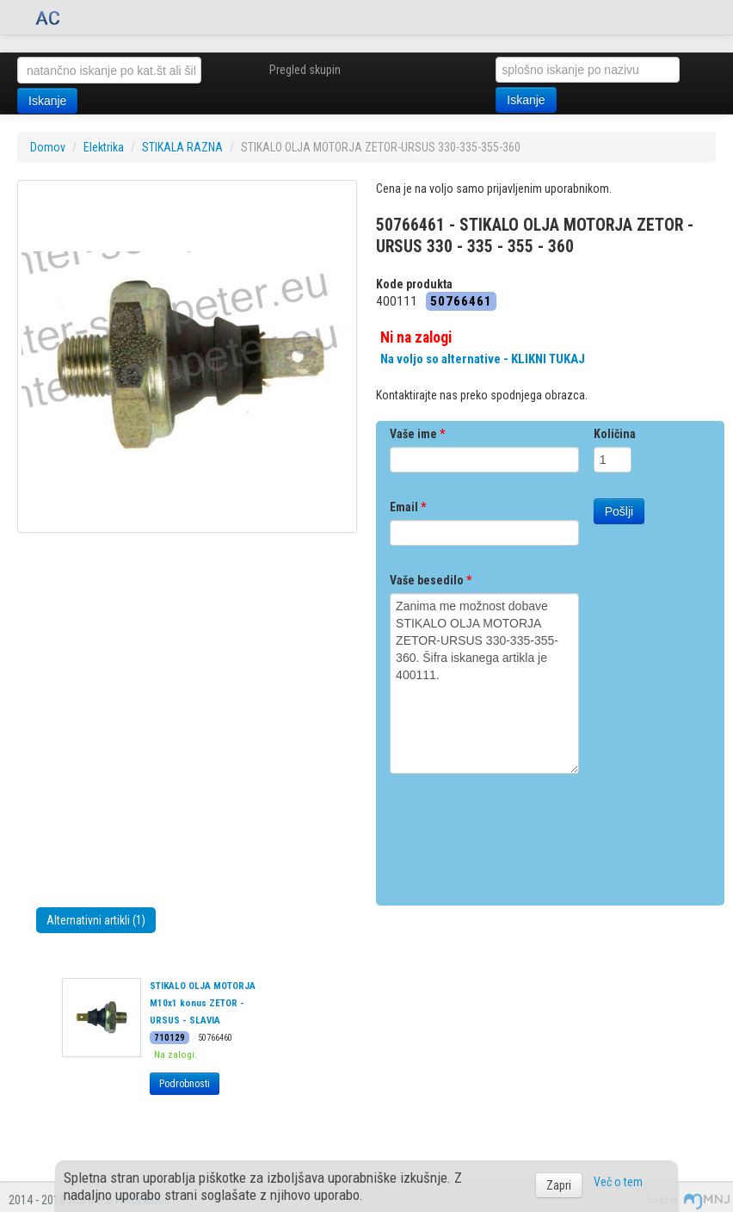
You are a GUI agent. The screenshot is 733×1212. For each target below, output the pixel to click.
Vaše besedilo (430, 580)
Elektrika (103, 147)
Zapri (558, 1185)
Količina (615, 434)
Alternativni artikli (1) (95, 920)
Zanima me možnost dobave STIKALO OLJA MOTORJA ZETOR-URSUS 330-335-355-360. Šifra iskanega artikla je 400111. (484, 683)
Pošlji (619, 511)
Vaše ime (417, 434)
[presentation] (520, 833)
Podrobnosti (184, 1084)
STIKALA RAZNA (182, 147)
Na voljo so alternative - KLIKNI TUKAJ (482, 359)
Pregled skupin (305, 70)
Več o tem (618, 1182)
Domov (47, 147)
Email (408, 507)
